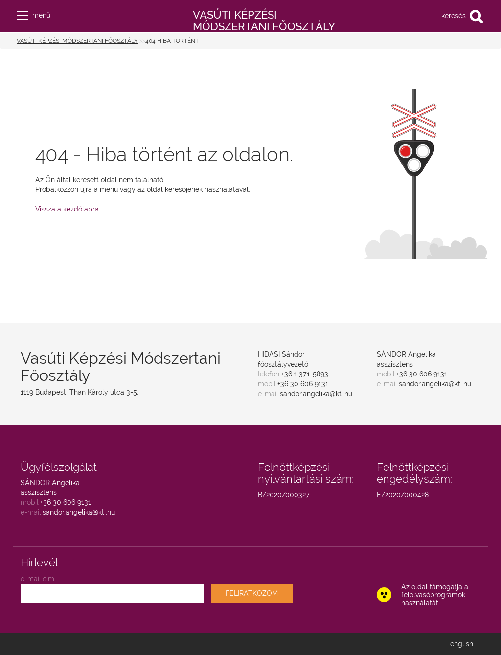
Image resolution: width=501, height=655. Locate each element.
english (461, 644)
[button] (22, 13)
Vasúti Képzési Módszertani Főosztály (77, 40)
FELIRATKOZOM (252, 593)
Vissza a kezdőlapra (67, 209)
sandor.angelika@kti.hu (316, 394)
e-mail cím (37, 579)
